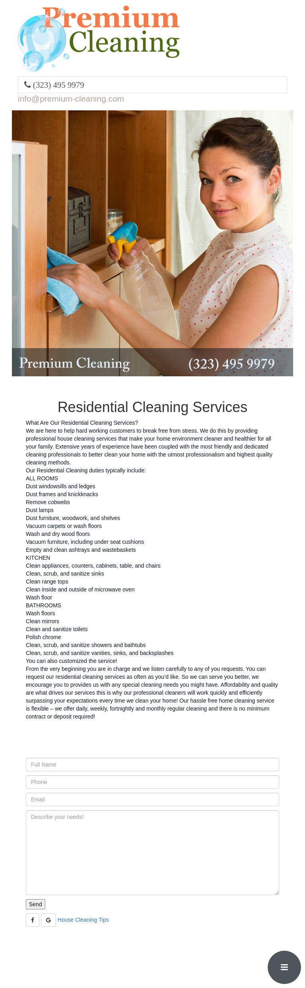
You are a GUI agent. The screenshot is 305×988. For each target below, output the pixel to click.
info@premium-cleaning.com (71, 98)
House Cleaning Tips (83, 920)
